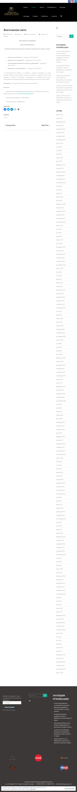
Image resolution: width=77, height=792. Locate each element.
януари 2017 (60, 440)
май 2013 (59, 565)
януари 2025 (60, 168)
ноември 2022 (60, 258)
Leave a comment (31, 34)
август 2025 (59, 143)
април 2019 (59, 379)
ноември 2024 (60, 175)
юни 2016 (59, 465)
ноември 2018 (60, 397)
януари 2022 (60, 293)
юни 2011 (59, 640)
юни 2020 (59, 347)
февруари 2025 (60, 165)
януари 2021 (60, 325)
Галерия (35, 16)
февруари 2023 (60, 247)
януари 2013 (60, 579)
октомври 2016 (60, 451)
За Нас (42, 7)
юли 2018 (59, 404)
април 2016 (59, 472)
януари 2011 (60, 658)
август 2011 (59, 633)
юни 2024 (59, 190)
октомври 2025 (60, 136)
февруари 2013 (60, 576)
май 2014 (59, 529)
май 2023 (59, 236)
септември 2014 (61, 519)
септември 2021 (61, 308)
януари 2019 (60, 390)
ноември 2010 (60, 665)
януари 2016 (60, 479)
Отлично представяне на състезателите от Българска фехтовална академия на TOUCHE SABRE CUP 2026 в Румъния (61, 707)
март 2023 (59, 243)
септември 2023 (61, 222)
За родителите (51, 7)
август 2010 (59, 672)
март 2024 (59, 200)
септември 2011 (61, 629)
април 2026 (59, 114)
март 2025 (59, 161)
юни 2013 (59, 561)
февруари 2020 (60, 358)
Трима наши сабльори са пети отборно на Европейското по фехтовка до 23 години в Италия (62, 725)
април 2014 (59, 533)
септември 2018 (61, 401)
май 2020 (59, 350)
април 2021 (59, 318)
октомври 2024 (60, 179)
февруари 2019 (60, 386)
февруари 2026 (60, 122)
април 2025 (59, 157)
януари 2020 (60, 361)
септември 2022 (61, 265)
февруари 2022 (60, 290)
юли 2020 (59, 343)
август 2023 (59, 225)
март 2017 (59, 433)
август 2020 (59, 340)
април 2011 (59, 647)
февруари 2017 (60, 436)
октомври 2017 (60, 429)
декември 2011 (60, 622)
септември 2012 (61, 594)
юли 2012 (59, 597)
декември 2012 (60, 583)
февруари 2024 (60, 204)
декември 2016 (60, 443)
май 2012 (59, 604)
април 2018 (59, 415)
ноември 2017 (60, 426)
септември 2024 (61, 182)
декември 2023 (60, 211)
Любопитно (44, 16)
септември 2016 (61, 454)
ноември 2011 (60, 626)
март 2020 (59, 354)
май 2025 (59, 154)
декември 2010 (60, 662)
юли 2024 (59, 186)
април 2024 (59, 197)
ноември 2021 (60, 300)
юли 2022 (59, 272)
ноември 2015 (60, 486)
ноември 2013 (60, 547)
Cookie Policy (33, 789)
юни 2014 (59, 526)
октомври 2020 (60, 333)
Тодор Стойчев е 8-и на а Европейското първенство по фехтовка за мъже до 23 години (62, 741)
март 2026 (59, 118)
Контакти (54, 16)
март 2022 (59, 286)
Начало (25, 7)
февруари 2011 (60, 654)
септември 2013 (61, 554)
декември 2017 (60, 422)
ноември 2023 (60, 215)
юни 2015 (59, 497)
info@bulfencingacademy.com (64, 784)
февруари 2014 (60, 536)
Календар (26, 16)
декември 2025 (60, 129)
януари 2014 (60, 540)
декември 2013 (60, 544)
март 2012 (59, 612)
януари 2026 (60, 125)
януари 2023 (60, 250)
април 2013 (59, 569)
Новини (34, 7)
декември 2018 (60, 393)
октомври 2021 (60, 304)
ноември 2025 (60, 132)
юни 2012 (59, 601)
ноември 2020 (60, 329)
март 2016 (59, 476)
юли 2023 (59, 229)
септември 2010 (61, 669)
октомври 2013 (60, 551)
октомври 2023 (60, 218)
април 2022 (59, 282)
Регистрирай (9, 707)
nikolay (18, 34)
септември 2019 (61, 375)
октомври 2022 (60, 261)
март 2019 (59, 383)
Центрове (62, 7)
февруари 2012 (60, 615)
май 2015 (59, 501)
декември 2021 (60, 297)
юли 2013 (59, 558)
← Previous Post (10, 125)
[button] (12, 13)
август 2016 (59, 458)
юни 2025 (59, 150)
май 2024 (59, 193)
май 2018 (59, 411)
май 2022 (59, 279)
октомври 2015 (60, 490)
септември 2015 (61, 494)
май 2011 (59, 644)
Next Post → (46, 125)
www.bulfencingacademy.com (26, 93)
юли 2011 (59, 637)
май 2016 (59, 468)
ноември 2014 (60, 515)
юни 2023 (59, 232)
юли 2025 (59, 147)
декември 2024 (60, 172)
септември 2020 (61, 336)
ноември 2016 (60, 447)
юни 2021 (59, 311)
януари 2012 (60, 619)
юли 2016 (59, 461)
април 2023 (59, 240)
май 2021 (59, 315)
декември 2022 (60, 254)
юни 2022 (59, 275)
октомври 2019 (60, 372)
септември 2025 (61, 139)
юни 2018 (59, 408)
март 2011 (59, 651)
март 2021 (59, 322)
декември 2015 (60, 483)
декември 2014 (60, 511)
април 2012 (59, 608)
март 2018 (59, 418)
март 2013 (59, 572)
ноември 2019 (60, 368)
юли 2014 (59, 522)
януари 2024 (60, 207)
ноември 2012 (60, 587)
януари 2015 (60, 508)
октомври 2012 (60, 590)
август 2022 (59, 268)
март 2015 (59, 504)
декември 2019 (60, 365)
